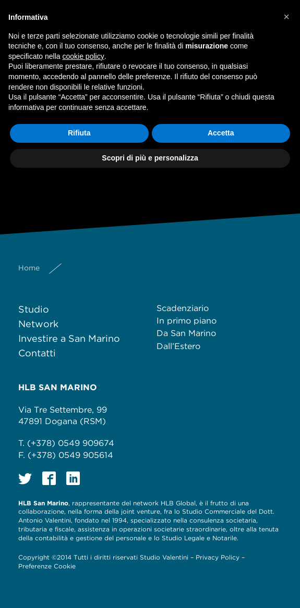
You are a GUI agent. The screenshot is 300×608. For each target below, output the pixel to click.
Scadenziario (183, 308)
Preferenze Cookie (47, 566)
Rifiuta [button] (79, 133)
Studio (33, 309)
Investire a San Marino (69, 338)
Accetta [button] (221, 133)
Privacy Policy (217, 557)
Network (38, 323)
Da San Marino (186, 333)
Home (29, 268)
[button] (286, 16)
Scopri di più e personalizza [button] (150, 158)
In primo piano (187, 321)
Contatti (37, 353)
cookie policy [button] (83, 56)
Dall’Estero (178, 346)
